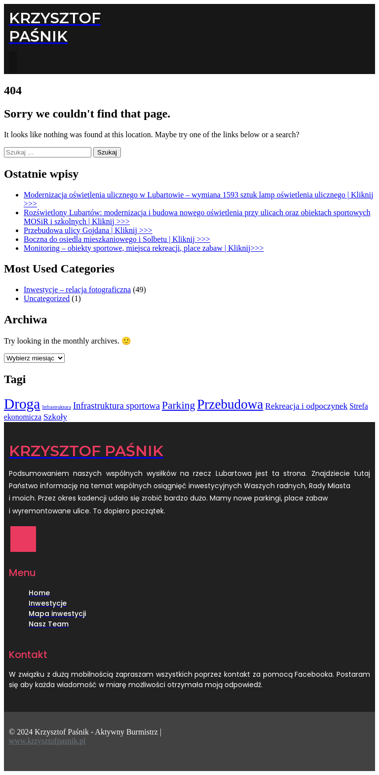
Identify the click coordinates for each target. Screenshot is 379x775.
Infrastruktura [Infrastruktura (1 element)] (56, 407)
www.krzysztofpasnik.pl (47, 740)
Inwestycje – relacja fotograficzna (77, 289)
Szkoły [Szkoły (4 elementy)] (55, 417)
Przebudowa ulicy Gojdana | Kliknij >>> (88, 230)
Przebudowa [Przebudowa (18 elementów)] (230, 404)
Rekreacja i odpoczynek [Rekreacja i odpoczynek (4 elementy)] (306, 406)
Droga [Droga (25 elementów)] (22, 404)
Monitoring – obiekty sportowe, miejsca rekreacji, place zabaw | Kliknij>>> (144, 248)
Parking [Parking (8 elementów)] (178, 405)
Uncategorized (47, 298)
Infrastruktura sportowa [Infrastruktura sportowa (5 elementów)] (116, 405)
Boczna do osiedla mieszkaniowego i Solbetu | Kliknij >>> (117, 239)
